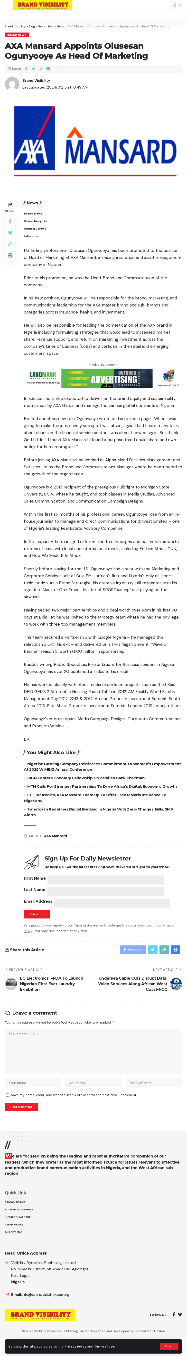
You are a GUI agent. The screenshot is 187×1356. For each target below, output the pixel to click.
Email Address (38, 911)
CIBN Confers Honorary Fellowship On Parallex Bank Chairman (88, 779)
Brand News (17, 35)
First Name (35, 886)
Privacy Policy (76, 1346)
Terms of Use (107, 1346)
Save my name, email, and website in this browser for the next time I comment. (74, 1111)
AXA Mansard (55, 844)
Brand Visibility (36, 81)
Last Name (34, 898)
